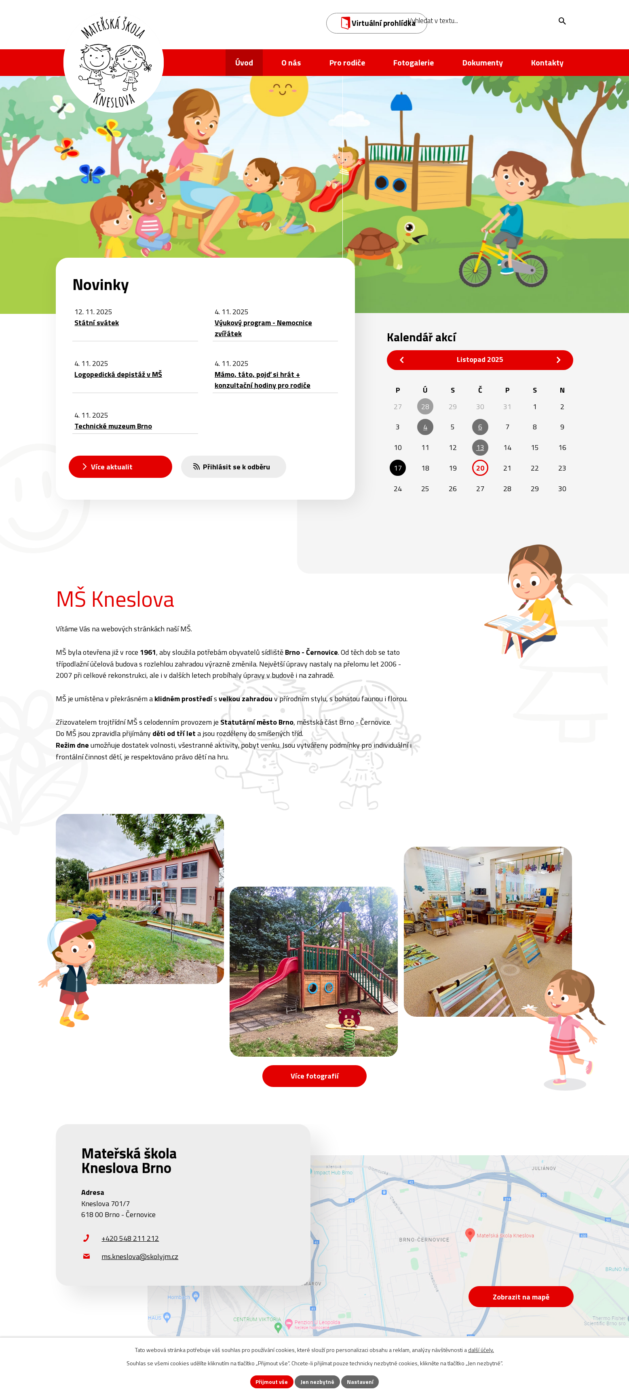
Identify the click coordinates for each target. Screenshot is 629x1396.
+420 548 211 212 (130, 1238)
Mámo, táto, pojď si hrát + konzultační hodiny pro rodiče (262, 380)
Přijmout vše (271, 1381)
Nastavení (360, 1381)
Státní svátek (96, 322)
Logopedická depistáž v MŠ (118, 374)
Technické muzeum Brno (113, 425)
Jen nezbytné (317, 1381)
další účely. (481, 1350)
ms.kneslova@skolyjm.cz (139, 1256)
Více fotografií (315, 1075)
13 (480, 447)
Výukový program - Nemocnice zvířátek (263, 328)
